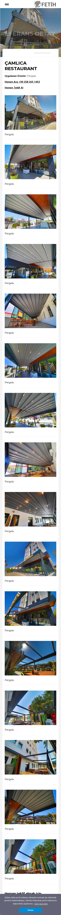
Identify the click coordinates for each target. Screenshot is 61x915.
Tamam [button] (30, 910)
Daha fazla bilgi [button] (40, 904)
